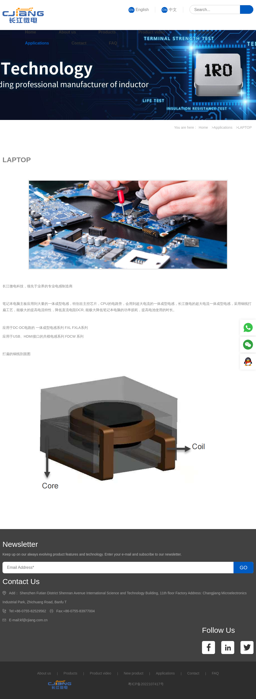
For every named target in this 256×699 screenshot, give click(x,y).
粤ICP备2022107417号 (146, 684)
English (138, 10)
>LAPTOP (244, 127)
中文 (169, 10)
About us (67, 32)
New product (200, 32)
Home (30, 32)
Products (107, 32)
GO (243, 567)
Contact (79, 43)
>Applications (222, 127)
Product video (151, 32)
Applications (37, 43)
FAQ (113, 43)
